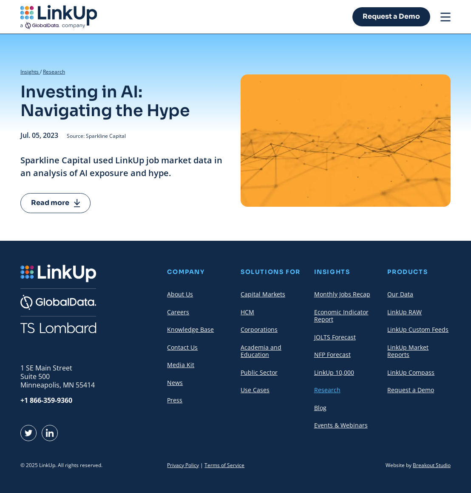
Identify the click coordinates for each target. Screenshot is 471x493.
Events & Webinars (341, 425)
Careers (178, 312)
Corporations (259, 329)
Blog (320, 408)
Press (174, 400)
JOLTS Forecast (335, 337)
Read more (55, 202)
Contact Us (182, 347)
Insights (30, 71)
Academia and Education (261, 351)
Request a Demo (391, 16)
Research (54, 71)
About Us (180, 294)
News (175, 383)
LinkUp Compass (410, 372)
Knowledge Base (190, 329)
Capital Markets (263, 294)
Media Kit (180, 365)
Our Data (400, 294)
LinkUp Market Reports (407, 351)
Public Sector (259, 372)
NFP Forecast (332, 355)
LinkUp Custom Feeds (417, 329)
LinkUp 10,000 (334, 372)
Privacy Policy (183, 465)
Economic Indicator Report (341, 316)
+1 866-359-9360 (46, 400)
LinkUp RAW (404, 312)
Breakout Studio (432, 465)
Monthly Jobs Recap (342, 294)
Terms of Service (224, 465)
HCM (247, 312)
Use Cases (255, 390)
